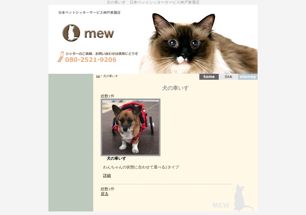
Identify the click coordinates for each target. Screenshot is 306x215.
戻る (104, 193)
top (98, 76)
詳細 (107, 175)
